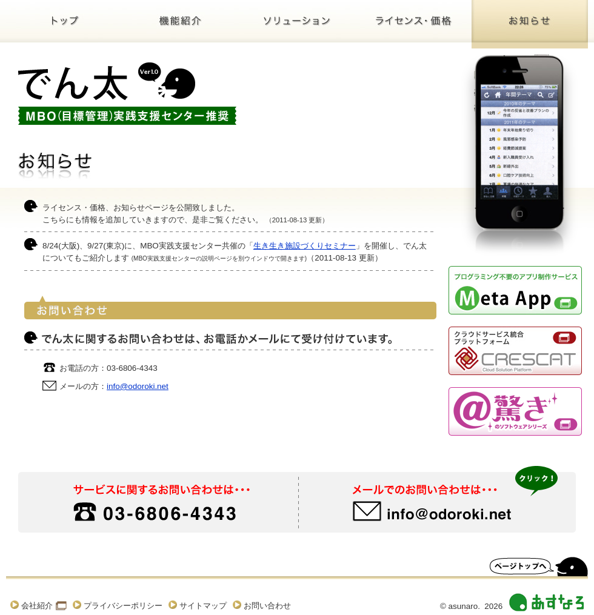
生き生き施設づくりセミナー (304, 245)
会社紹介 (37, 605)
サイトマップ (203, 605)
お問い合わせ (267, 605)
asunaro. (464, 606)
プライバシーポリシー (123, 605)
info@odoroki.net (138, 386)
